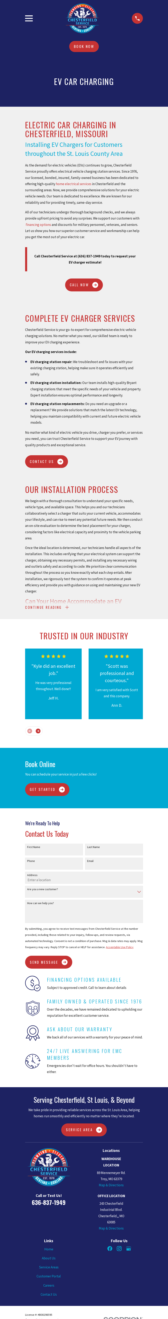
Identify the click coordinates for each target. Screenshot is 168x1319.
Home (48, 1250)
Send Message (49, 964)
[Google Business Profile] (128, 1250)
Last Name (93, 848)
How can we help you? (40, 904)
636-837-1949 (49, 1203)
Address (32, 876)
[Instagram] (119, 1250)
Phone (31, 862)
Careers (48, 1287)
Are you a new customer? (42, 890)
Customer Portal (49, 1278)
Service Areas (49, 1268)
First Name (33, 848)
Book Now (84, 46)
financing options (38, 224)
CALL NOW (84, 285)
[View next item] (38, 732)
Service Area (84, 1131)
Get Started (47, 791)
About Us (49, 1259)
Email (90, 862)
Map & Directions (111, 1186)
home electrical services (73, 184)
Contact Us (49, 1296)
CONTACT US (46, 462)
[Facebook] (109, 1250)
